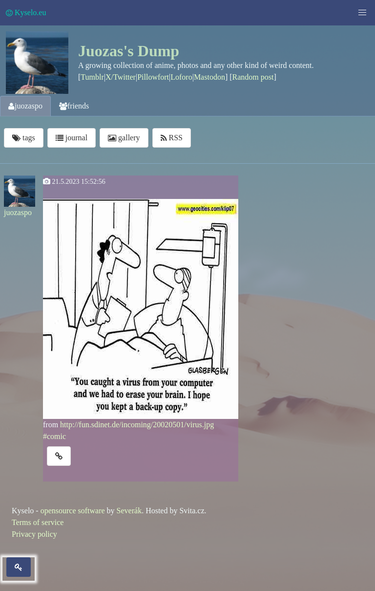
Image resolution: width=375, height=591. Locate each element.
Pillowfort (153, 77)
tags (23, 137)
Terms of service (37, 522)
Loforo (181, 77)
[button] (362, 12)
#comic (54, 436)
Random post (253, 77)
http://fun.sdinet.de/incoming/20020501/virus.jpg (137, 424)
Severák (129, 510)
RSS (172, 137)
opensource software (73, 510)
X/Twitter (120, 77)
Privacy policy (34, 534)
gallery (124, 137)
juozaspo (25, 106)
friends (74, 106)
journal (71, 137)
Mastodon (209, 77)
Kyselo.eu (26, 12)
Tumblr (92, 77)
